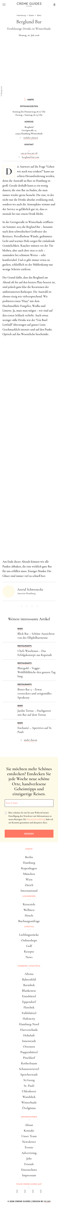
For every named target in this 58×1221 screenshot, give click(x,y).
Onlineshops (29, 940)
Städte (28, 849)
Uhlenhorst (29, 1091)
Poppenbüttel (29, 1052)
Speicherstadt (29, 1074)
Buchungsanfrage (29, 921)
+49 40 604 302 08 (29, 153)
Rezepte (29, 951)
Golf (29, 946)
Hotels (29, 915)
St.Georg (28, 1080)
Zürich (29, 885)
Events (29, 1147)
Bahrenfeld (29, 979)
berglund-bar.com (30, 157)
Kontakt (29, 1130)
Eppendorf (29, 1002)
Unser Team (29, 1136)
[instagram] (25, 1192)
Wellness (29, 910)
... (29, 149)
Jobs (29, 1158)
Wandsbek (29, 1097)
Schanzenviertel (29, 1069)
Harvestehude (29, 1030)
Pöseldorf (29, 1058)
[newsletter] (41, 1192)
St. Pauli (29, 1086)
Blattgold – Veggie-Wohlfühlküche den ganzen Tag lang (36, 672)
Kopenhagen (29, 868)
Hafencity (29, 1019)
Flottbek (29, 1007)
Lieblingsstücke (29, 935)
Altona (29, 974)
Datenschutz (29, 1170)
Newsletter (29, 1142)
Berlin (29, 857)
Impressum (29, 1175)
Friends (29, 1164)
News (29, 957)
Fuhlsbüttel (29, 1013)
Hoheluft (29, 1035)
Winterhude (29, 1102)
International (29, 891)
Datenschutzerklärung (36, 819)
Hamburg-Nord (29, 1024)
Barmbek (29, 985)
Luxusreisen (29, 896)
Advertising (29, 1153)
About (29, 1125)
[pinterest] (33, 1192)
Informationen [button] (29, 1117)
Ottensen (29, 1046)
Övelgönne (29, 1108)
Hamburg (29, 863)
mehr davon (30, 740)
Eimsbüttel (29, 996)
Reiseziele (29, 904)
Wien (29, 879)
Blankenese (29, 991)
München (29, 874)
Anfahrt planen (30, 137)
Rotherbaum (29, 1063)
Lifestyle (29, 926)
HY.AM (47, 1201)
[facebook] (17, 1192)
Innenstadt (29, 1041)
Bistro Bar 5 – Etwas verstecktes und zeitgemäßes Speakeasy (34, 693)
